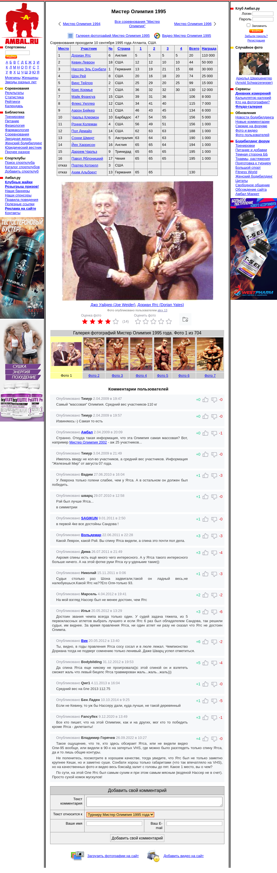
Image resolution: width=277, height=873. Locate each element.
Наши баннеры (17, 191)
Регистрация (256, 40)
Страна (124, 48)
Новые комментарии (252, 122)
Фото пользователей (252, 135)
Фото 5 (162, 375)
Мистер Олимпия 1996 (192, 24)
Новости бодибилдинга (254, 117)
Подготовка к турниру (253, 163)
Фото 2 (94, 375)
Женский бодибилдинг (23, 143)
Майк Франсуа (83, 97)
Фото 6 (184, 375)
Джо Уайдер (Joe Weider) (113, 305)
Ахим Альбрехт (84, 172)
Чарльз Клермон (85, 117)
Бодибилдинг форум (252, 141)
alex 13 (162, 310)
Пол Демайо (82, 131)
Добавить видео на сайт (184, 861)
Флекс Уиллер (83, 103)
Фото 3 (117, 375)
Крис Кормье (82, 90)
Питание (12, 121)
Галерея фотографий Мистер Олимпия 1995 (113, 36)
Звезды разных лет (21, 82)
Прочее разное (17, 152)
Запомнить (259, 25)
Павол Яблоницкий (87, 158)
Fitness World (246, 172)
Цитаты (241, 181)
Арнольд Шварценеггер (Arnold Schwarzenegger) (254, 68)
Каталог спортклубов (22, 167)
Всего (194, 48)
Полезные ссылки (19, 204)
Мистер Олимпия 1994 (82, 24)
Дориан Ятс (81, 55)
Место (63, 48)
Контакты (12, 213)
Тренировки (14, 117)
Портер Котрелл (85, 165)
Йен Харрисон (83, 145)
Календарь (14, 106)
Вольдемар (91, 535)
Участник (89, 48)
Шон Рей (79, 76)
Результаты (14, 93)
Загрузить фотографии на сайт (113, 861)
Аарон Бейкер (83, 110)
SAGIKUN (89, 518)
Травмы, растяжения (252, 159)
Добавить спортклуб (22, 171)
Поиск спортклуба (20, 162)
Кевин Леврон (83, 62)
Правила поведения (21, 200)
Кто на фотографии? (252, 102)
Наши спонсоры (18, 195)
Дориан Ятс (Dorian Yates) (160, 305)
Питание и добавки (251, 150)
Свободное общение (252, 185)
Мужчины (13, 78)
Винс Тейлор (82, 83)
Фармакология (17, 130)
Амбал (87, 432)
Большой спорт (248, 167)
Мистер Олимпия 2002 (88, 442)
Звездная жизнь (18, 139)
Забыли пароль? (256, 36)
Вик (84, 641)
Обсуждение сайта (251, 189)
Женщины (29, 78)
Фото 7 (210, 375)
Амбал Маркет (247, 194)
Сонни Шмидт (83, 138)
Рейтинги (12, 101)
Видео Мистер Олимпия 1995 (186, 36)
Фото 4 (141, 375)
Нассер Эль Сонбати (89, 69)
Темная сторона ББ (251, 154)
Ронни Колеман (84, 124)
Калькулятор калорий (253, 98)
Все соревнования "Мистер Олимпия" (137, 24)
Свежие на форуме (251, 126)
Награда (209, 48)
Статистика (14, 97)
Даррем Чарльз (84, 151)
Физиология (15, 125)
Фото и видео (246, 130)
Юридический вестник (23, 147)
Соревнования (17, 134)
